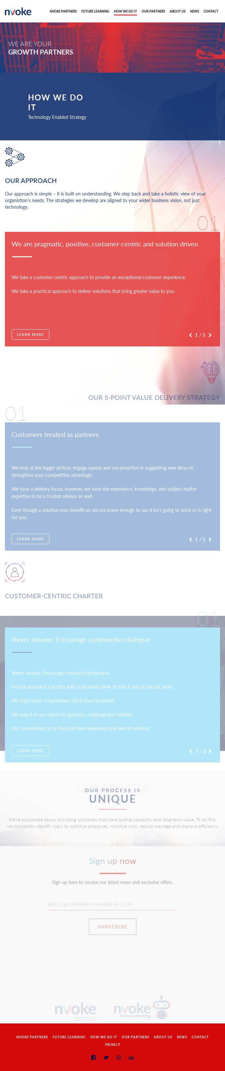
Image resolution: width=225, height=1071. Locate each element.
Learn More (30, 335)
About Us (177, 11)
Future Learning (95, 11)
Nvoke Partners (63, 11)
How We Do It (125, 11)
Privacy (112, 1045)
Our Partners (153, 11)
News (194, 11)
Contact (211, 11)
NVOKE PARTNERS (32, 1037)
